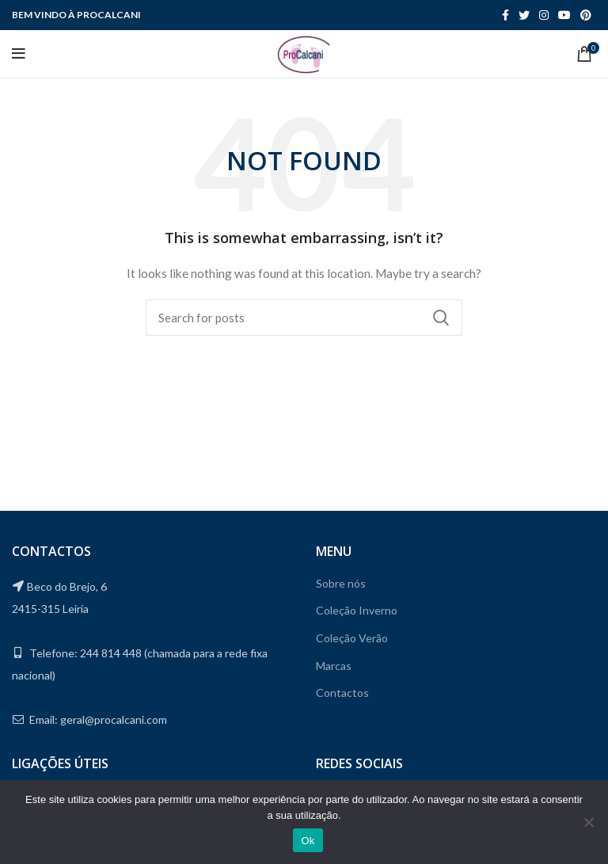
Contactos (342, 692)
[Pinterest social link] (586, 15)
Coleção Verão (352, 638)
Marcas (334, 665)
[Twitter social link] (524, 15)
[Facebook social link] (505, 15)
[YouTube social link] (564, 15)
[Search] (304, 317)
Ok (307, 841)
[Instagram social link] (543, 15)
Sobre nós (341, 583)
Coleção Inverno (356, 610)
